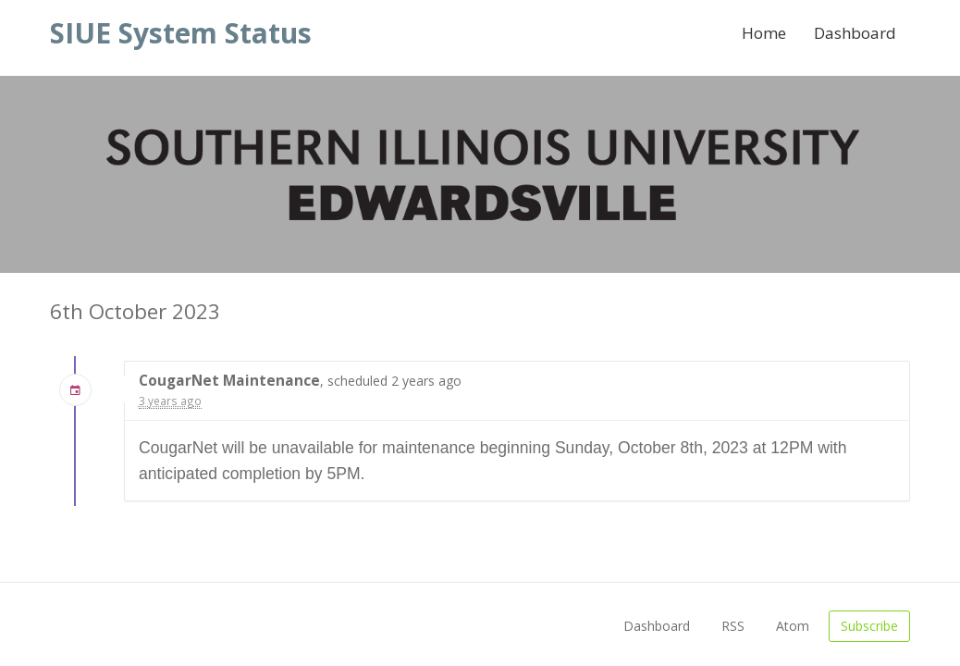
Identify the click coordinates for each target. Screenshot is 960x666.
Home (764, 32)
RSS (733, 626)
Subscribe (869, 626)
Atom (792, 626)
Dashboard (855, 32)
